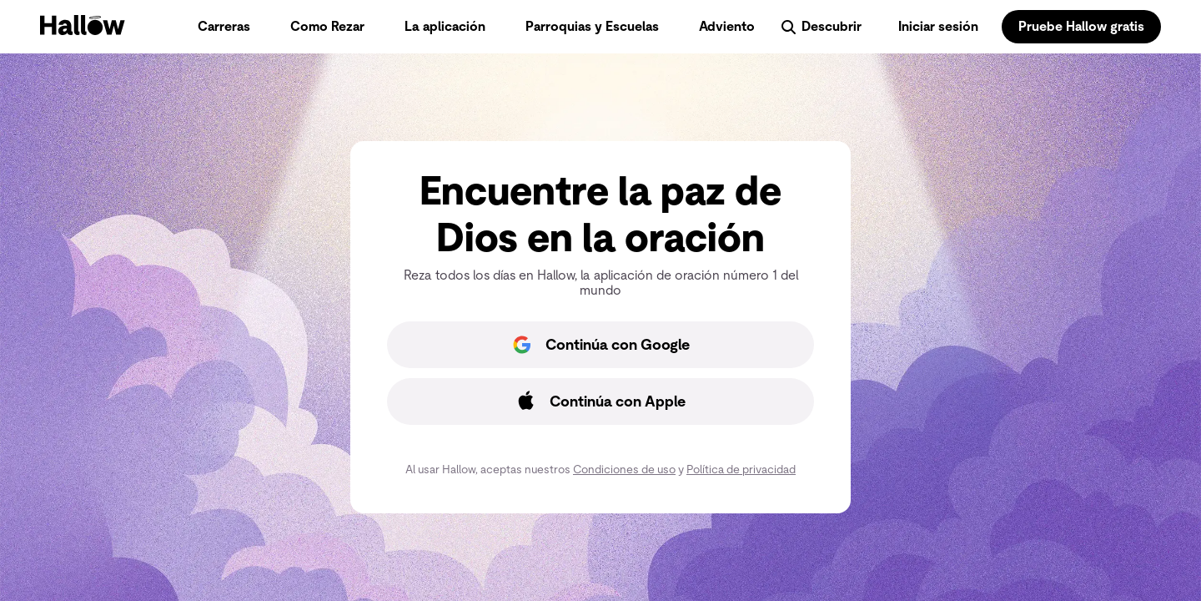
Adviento (727, 26)
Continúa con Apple (598, 401)
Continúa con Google (597, 344)
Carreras (224, 26)
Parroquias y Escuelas (592, 26)
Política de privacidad (741, 469)
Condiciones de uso (624, 469)
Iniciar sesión (938, 26)
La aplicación (445, 26)
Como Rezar (327, 26)
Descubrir (820, 27)
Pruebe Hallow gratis (1081, 26)
